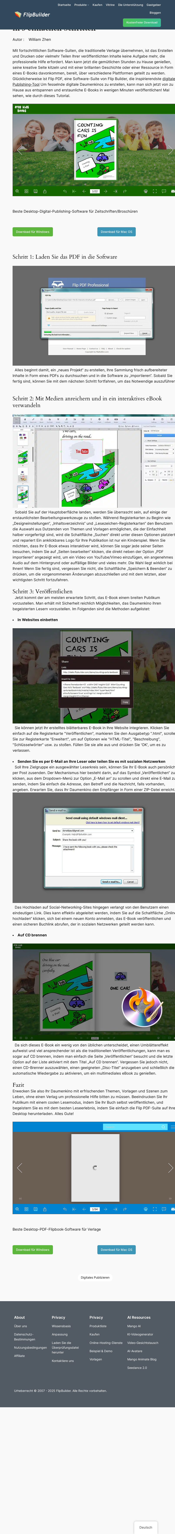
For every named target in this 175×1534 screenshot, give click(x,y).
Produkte (80, 5)
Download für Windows (32, 231)
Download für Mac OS (116, 231)
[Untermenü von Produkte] (88, 5)
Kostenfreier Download (141, 22)
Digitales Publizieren (95, 1277)
